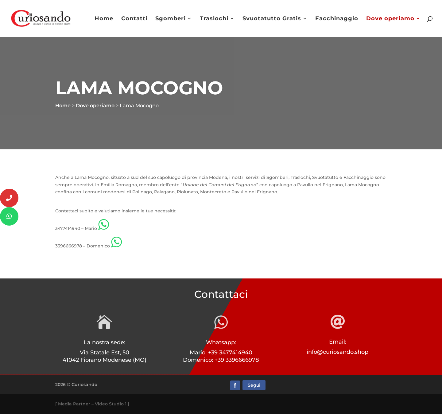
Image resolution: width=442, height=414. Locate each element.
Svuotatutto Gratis (271, 19)
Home (104, 19)
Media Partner (74, 404)
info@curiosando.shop (337, 352)
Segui (254, 385)
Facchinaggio (336, 19)
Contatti (134, 19)
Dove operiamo (390, 19)
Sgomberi (170, 19)
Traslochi (214, 19)
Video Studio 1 (110, 404)
